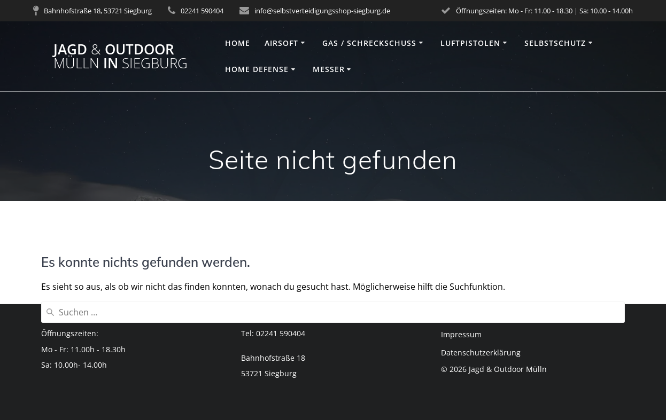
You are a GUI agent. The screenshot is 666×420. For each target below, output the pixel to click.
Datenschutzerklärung (481, 352)
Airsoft (281, 43)
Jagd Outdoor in (120, 56)
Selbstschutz (555, 43)
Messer (329, 69)
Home (237, 43)
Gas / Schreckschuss (369, 43)
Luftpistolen (470, 43)
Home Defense (257, 69)
